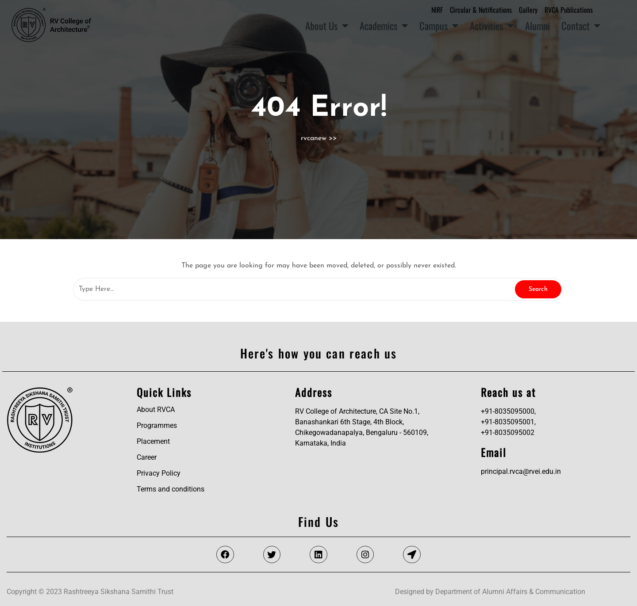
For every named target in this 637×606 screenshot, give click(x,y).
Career (147, 457)
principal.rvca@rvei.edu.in (521, 471)
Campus (438, 25)
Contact (580, 25)
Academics (384, 25)
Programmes (157, 425)
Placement (153, 441)
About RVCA (156, 409)
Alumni (537, 25)
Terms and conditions (170, 489)
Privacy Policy (158, 473)
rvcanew (313, 138)
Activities (492, 25)
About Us (326, 25)
